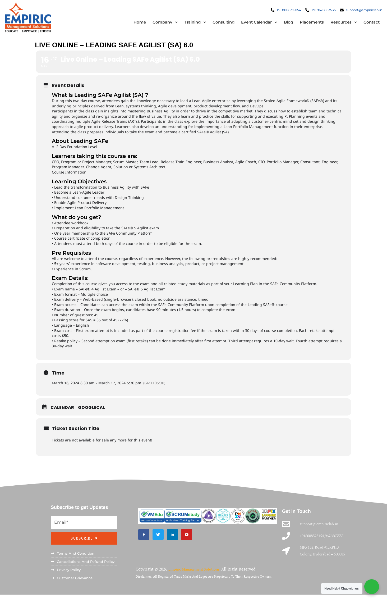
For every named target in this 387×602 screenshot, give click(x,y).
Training (192, 24)
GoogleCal (91, 410)
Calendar (62, 410)
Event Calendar (256, 24)
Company (162, 24)
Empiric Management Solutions (197, 577)
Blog (285, 23)
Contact (368, 23)
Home (136, 23)
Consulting (220, 23)
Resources (340, 24)
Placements (308, 23)
